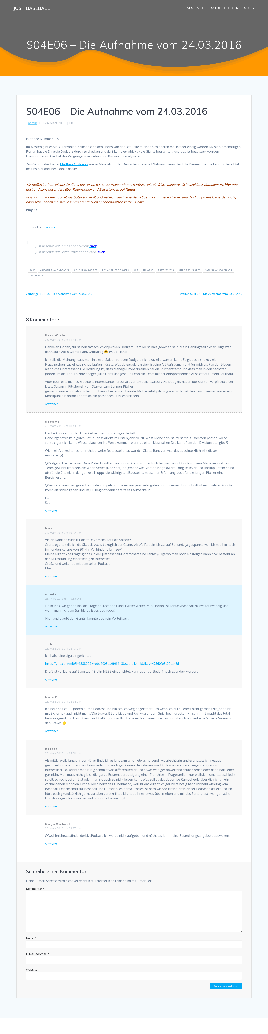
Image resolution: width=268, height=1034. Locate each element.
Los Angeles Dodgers (115, 270)
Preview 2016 (166, 270)
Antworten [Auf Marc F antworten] (51, 731)
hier (228, 184)
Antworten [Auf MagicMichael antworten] (51, 843)
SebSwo (52, 421)
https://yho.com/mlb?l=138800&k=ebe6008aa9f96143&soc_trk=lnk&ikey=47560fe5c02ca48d (112, 663)
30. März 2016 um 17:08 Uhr (63, 753)
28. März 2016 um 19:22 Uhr (63, 533)
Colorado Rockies (85, 270)
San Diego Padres (189, 270)
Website (31, 969)
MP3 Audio (52, 227)
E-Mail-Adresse (37, 954)
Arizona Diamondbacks (54, 270)
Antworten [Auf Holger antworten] (51, 806)
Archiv (249, 8)
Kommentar (35, 889)
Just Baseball (31, 8)
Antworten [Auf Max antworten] (51, 576)
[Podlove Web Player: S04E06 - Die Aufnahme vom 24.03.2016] (134, 134)
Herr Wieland (57, 335)
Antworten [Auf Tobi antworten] (51, 679)
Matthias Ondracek (74, 164)
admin (32, 123)
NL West (148, 270)
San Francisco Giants (218, 270)
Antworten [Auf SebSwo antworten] (51, 510)
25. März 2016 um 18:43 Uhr (63, 426)
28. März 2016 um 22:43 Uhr (63, 648)
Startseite (196, 8)
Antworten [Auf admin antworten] (52, 626)
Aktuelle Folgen (224, 8)
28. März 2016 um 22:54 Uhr (63, 701)
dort (29, 189)
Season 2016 (35, 275)
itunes (130, 189)
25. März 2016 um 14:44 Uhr (63, 340)
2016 (32, 270)
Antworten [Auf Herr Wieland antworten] (51, 404)
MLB (136, 270)
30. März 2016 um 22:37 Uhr (63, 828)
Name (31, 938)
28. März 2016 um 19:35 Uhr (63, 598)
